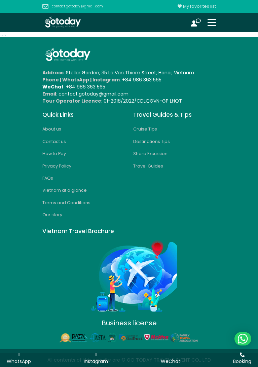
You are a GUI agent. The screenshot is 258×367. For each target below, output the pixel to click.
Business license (129, 323)
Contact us (54, 141)
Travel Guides (148, 166)
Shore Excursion (150, 153)
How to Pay (54, 153)
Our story (52, 215)
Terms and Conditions (66, 203)
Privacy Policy (56, 166)
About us (51, 129)
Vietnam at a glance (64, 190)
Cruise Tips (145, 129)
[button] (242, 338)
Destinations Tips (151, 141)
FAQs (47, 178)
